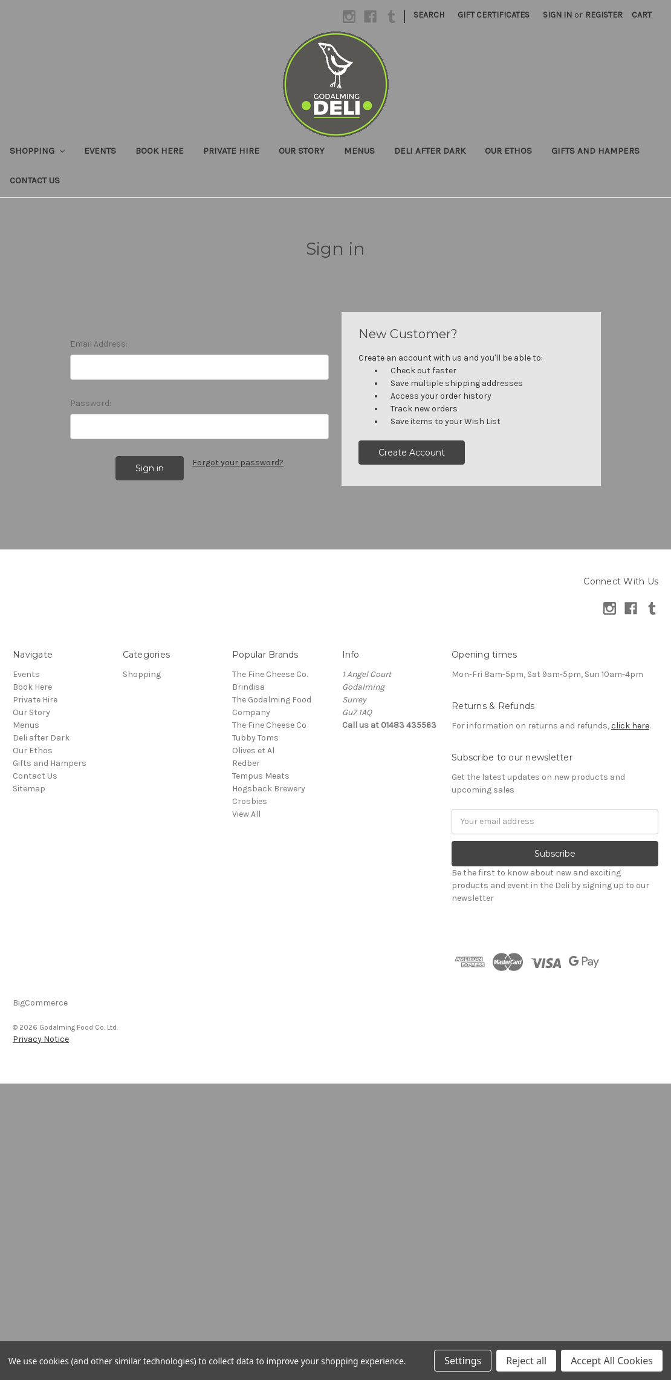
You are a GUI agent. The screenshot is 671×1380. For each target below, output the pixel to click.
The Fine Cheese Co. (270, 674)
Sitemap (29, 788)
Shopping (37, 150)
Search (428, 15)
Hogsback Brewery (268, 788)
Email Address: (99, 344)
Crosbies (249, 801)
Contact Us (35, 180)
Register (604, 15)
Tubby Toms (255, 738)
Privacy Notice (41, 1039)
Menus (359, 150)
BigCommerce (40, 1003)
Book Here (159, 150)
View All (246, 814)
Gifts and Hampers (595, 150)
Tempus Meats (261, 776)
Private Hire (231, 150)
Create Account (411, 452)
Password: (90, 403)
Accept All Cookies (612, 1360)
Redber (246, 763)
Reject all (526, 1360)
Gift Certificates (494, 15)
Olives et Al (253, 750)
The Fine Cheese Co (269, 725)
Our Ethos (508, 150)
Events (100, 150)
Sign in (557, 15)
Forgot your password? (238, 462)
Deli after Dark (429, 150)
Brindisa (248, 687)
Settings (462, 1360)
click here (630, 726)
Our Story (302, 150)
